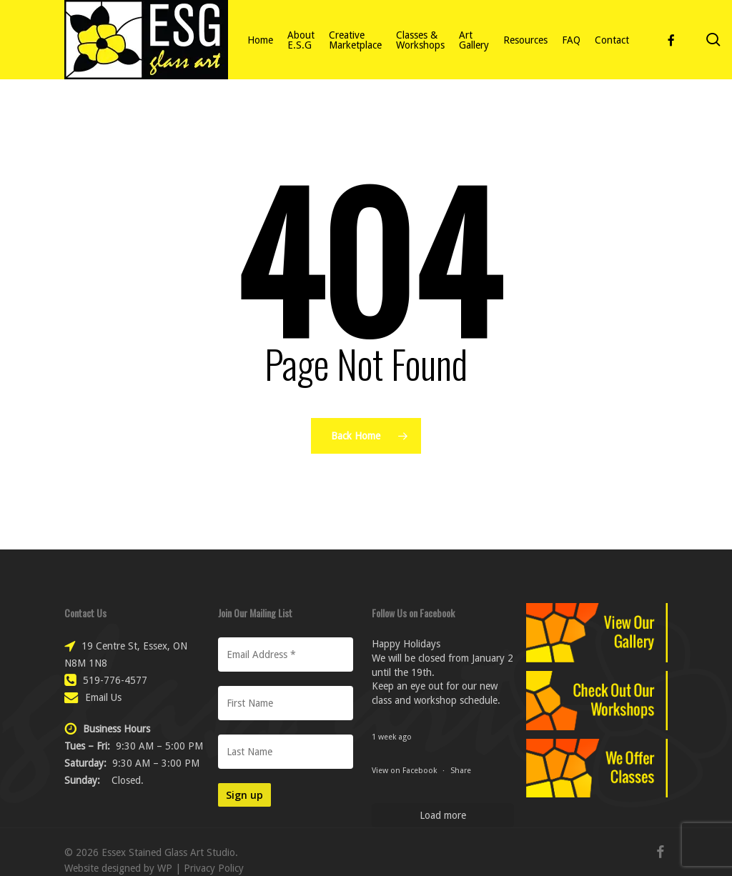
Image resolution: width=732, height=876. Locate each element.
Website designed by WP (118, 868)
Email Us (103, 697)
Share (460, 770)
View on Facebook (405, 770)
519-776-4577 (115, 680)
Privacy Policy (214, 868)
